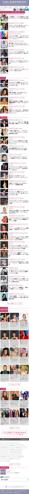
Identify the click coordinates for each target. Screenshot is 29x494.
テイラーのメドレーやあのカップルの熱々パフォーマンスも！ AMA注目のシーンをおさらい (18, 168)
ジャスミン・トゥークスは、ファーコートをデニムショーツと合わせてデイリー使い (18, 62)
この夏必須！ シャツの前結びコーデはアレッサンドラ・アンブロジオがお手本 (18, 17)
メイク (10, 33)
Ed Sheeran (12, 449)
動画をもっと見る (14, 427)
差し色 (11, 452)
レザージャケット (4, 449)
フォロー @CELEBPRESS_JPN (14, 486)
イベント (17, 88)
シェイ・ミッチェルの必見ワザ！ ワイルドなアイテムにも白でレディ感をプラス (18, 53)
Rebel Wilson (3, 456)
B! (27, 9)
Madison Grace (17, 452)
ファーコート (17, 458)
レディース (17, 14)
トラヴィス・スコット (5, 454)
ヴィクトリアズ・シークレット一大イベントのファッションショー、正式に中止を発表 (18, 202)
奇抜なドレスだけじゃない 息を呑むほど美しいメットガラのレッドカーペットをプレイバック (18, 111)
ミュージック (22, 163)
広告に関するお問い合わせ (20, 490)
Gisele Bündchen (4, 447)
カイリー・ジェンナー (14, 443)
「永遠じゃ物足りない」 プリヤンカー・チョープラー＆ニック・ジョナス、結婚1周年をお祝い (18, 132)
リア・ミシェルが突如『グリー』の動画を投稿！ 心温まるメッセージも (18, 229)
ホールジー (12, 447)
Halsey (17, 447)
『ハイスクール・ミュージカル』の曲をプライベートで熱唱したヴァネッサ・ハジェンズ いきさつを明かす (18, 238)
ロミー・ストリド (4, 443)
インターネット (18, 181)
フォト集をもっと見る (14, 384)
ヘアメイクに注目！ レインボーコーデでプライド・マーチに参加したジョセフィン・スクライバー (18, 37)
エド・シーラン (23, 447)
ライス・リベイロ (4, 445)
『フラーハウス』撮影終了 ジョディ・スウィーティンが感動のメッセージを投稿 (18, 254)
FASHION (5, 7)
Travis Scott (19, 449)
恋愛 (16, 119)
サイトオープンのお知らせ (13, 472)
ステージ (16, 163)
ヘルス (15, 154)
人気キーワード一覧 (14, 464)
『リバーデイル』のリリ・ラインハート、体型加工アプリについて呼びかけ (18, 157)
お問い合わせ (10, 490)
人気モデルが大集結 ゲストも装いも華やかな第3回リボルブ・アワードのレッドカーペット (18, 212)
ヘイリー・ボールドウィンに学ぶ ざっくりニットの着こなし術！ (18, 70)
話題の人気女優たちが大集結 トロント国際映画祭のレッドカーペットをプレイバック (18, 103)
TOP (1, 7)
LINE (25, 9)
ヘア (14, 33)
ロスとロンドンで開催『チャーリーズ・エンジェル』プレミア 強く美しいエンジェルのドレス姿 (18, 84)
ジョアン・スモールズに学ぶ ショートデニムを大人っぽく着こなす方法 (18, 26)
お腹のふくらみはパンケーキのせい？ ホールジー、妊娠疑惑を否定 (18, 184)
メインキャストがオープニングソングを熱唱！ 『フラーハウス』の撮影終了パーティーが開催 (18, 219)
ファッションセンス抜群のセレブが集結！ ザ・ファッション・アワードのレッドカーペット (18, 142)
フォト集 (22, 88)
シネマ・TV (17, 215)
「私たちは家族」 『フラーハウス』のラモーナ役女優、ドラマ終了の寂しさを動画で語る (18, 297)
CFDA (11, 458)
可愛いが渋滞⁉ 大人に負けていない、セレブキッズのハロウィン (18, 93)
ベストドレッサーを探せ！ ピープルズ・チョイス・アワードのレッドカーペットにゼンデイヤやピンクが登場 (18, 247)
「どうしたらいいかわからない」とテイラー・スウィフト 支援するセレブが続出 (18, 263)
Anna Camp (20, 456)
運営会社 (3, 490)
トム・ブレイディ (20, 445)
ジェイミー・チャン (12, 456)
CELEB (26, 7)
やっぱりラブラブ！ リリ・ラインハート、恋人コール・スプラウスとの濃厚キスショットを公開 (18, 272)
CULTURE (21, 7)
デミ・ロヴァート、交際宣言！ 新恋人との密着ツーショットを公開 (18, 288)
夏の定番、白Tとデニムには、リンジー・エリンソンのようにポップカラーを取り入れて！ (18, 45)
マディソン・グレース (16, 454)
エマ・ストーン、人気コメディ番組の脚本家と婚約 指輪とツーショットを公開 (18, 122)
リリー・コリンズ (4, 452)
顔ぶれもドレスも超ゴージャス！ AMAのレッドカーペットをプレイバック (18, 177)
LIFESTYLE (16, 7)
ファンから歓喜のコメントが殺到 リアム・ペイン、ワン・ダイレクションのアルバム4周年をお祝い (18, 280)
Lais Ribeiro (12, 445)
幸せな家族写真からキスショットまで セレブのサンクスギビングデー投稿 (18, 149)
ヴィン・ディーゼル (5, 461)
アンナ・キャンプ (4, 458)
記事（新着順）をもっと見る (15, 303)
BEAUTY (10, 7)
